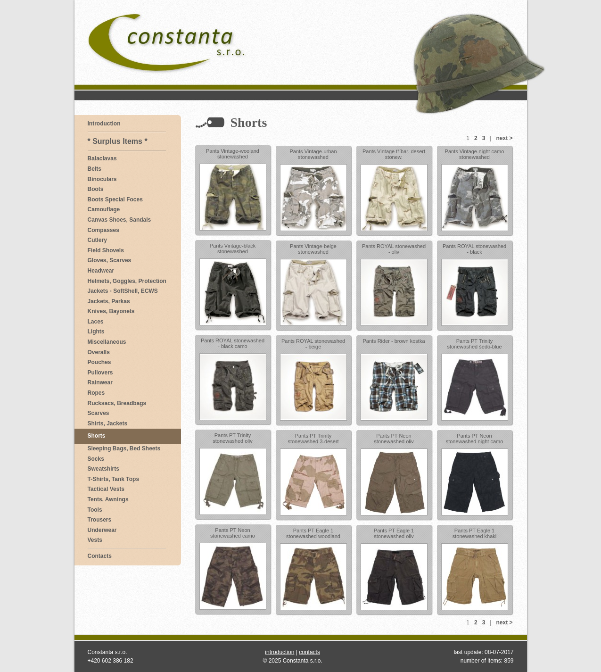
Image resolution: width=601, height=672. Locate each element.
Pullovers (100, 372)
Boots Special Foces (115, 199)
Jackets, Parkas (109, 301)
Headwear (101, 270)
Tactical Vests (106, 489)
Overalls (99, 352)
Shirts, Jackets (108, 423)
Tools (95, 509)
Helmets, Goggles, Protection (127, 281)
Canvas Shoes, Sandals (119, 219)
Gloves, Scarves (110, 260)
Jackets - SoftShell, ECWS (123, 291)
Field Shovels (106, 250)
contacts (309, 652)
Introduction (104, 123)
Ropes (96, 393)
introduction (279, 652)
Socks (96, 459)
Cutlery (97, 240)
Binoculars (102, 179)
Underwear (102, 530)
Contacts (100, 556)
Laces (96, 321)
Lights (96, 331)
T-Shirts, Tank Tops (114, 479)
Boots (96, 189)
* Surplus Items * (118, 141)
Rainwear (100, 382)
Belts (94, 169)
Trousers (100, 519)
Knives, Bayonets (111, 311)
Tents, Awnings (108, 499)
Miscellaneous (107, 342)
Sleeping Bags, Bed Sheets (124, 448)
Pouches (99, 362)
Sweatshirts (103, 468)
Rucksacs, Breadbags (117, 403)
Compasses (103, 230)
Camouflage (104, 209)
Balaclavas (102, 158)
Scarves (98, 413)
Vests (95, 540)
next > (504, 138)
